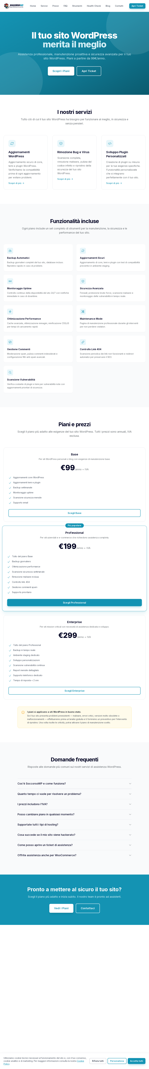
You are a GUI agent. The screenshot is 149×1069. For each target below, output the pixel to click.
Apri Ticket (137, 6)
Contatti (119, 6)
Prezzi (55, 6)
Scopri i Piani (61, 71)
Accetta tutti (136, 1061)
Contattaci (88, 908)
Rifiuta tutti (98, 1061)
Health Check (94, 6)
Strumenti (77, 6)
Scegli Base (74, 513)
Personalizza (117, 1061)
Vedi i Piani (61, 908)
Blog (108, 6)
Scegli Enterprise (75, 690)
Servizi (44, 6)
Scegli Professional (74, 602)
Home (33, 6)
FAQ (65, 6)
